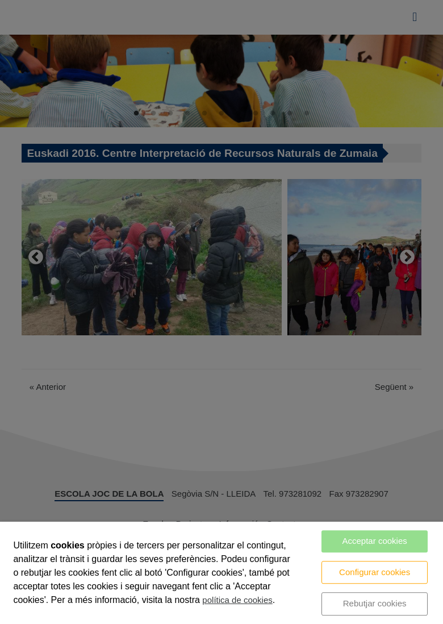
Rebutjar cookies (375, 603)
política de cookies (237, 600)
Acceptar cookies (374, 541)
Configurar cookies (374, 572)
